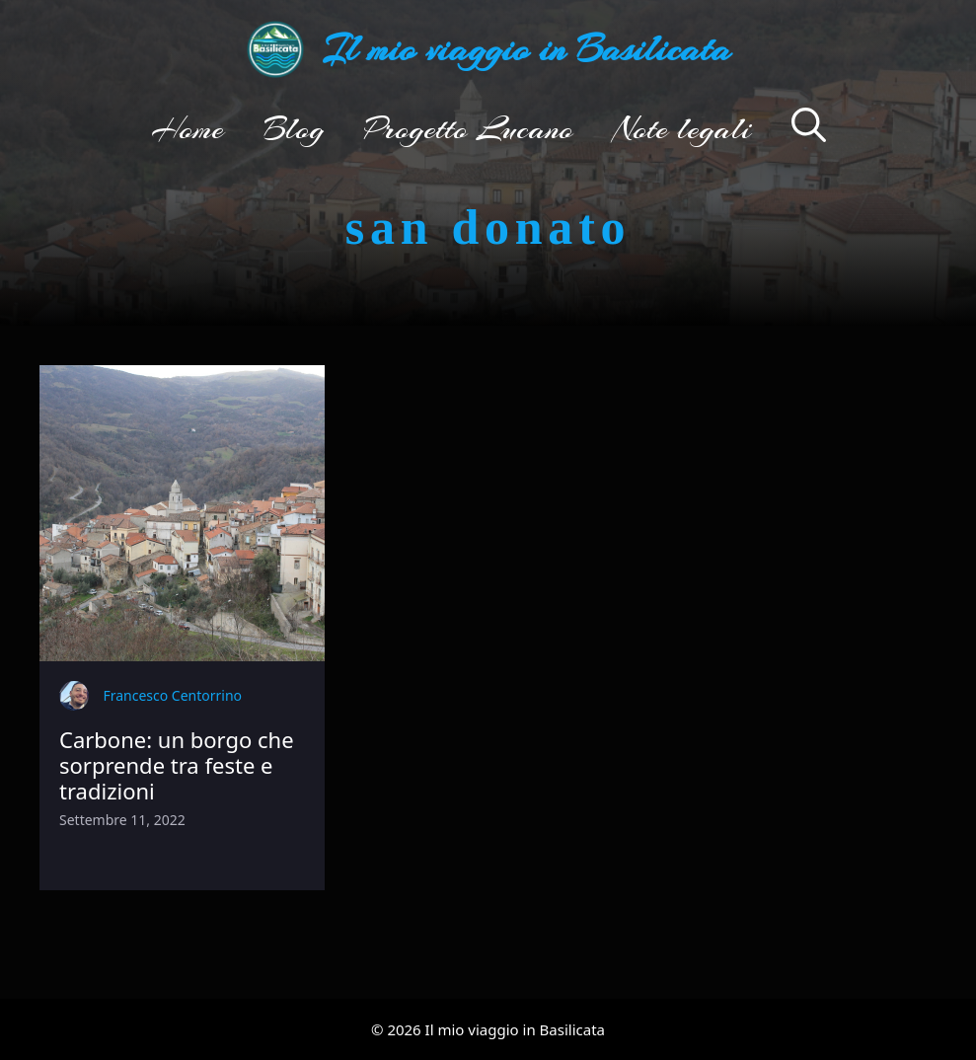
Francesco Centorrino (172, 695)
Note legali (682, 128)
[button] (809, 128)
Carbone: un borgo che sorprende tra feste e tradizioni (176, 765)
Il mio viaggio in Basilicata (526, 49)
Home (187, 128)
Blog (294, 128)
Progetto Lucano (468, 128)
